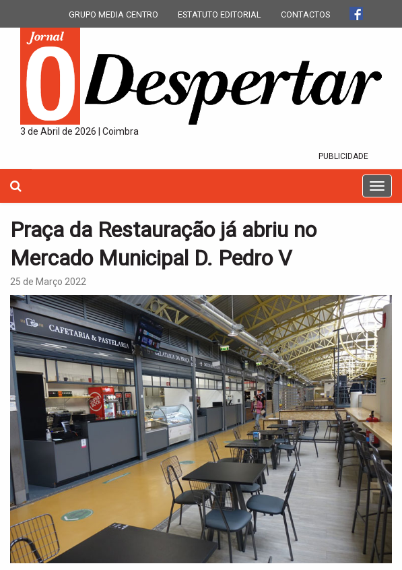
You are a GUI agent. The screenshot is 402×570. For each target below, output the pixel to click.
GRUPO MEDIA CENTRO (113, 14)
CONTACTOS (305, 14)
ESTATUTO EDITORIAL (219, 14)
